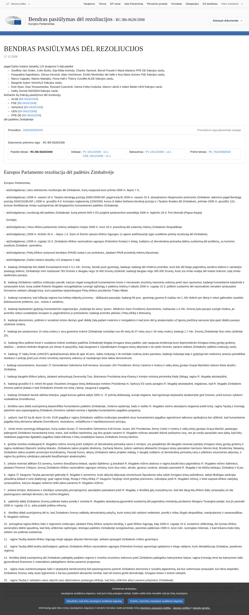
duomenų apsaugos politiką (155, 610)
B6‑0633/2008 (26, 103)
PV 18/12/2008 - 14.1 (158, 151)
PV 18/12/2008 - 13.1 (96, 151)
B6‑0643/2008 (31, 115)
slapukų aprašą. (201, 610)
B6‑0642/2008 (27, 111)
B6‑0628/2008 (28, 99)
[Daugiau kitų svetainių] (232, 4)
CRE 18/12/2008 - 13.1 (97, 155)
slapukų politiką (181, 610)
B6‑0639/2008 (33, 107)
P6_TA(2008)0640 (220, 151)
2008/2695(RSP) (33, 130)
